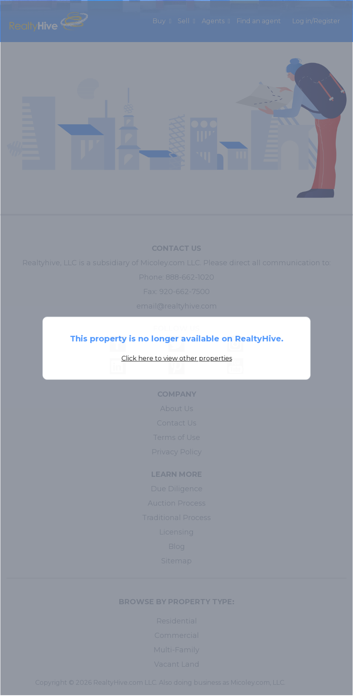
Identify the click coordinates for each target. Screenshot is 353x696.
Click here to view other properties (176, 357)
